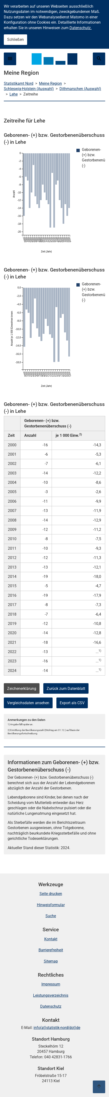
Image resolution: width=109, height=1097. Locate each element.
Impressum (50, 984)
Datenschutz (50, 1006)
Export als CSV (72, 703)
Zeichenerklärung (21, 688)
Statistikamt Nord (18, 83)
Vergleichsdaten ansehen (28, 703)
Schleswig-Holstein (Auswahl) (29, 88)
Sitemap (51, 961)
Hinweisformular (51, 905)
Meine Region (50, 83)
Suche (50, 916)
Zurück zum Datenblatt (66, 688)
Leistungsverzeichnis (50, 995)
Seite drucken (51, 893)
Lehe (14, 94)
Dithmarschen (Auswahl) (80, 88)
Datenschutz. (80, 28)
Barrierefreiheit (51, 950)
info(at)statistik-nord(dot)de (57, 1027)
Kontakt (50, 939)
